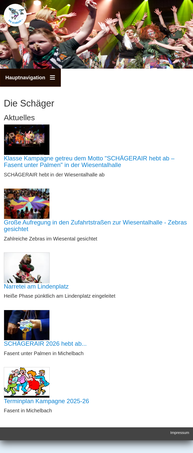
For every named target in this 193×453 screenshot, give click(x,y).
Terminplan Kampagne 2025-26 (46, 401)
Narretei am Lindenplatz (36, 286)
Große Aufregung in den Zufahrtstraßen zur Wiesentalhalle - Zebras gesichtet (95, 225)
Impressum (179, 432)
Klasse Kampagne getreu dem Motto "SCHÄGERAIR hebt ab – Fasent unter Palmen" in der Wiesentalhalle (89, 161)
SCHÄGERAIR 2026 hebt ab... (45, 343)
